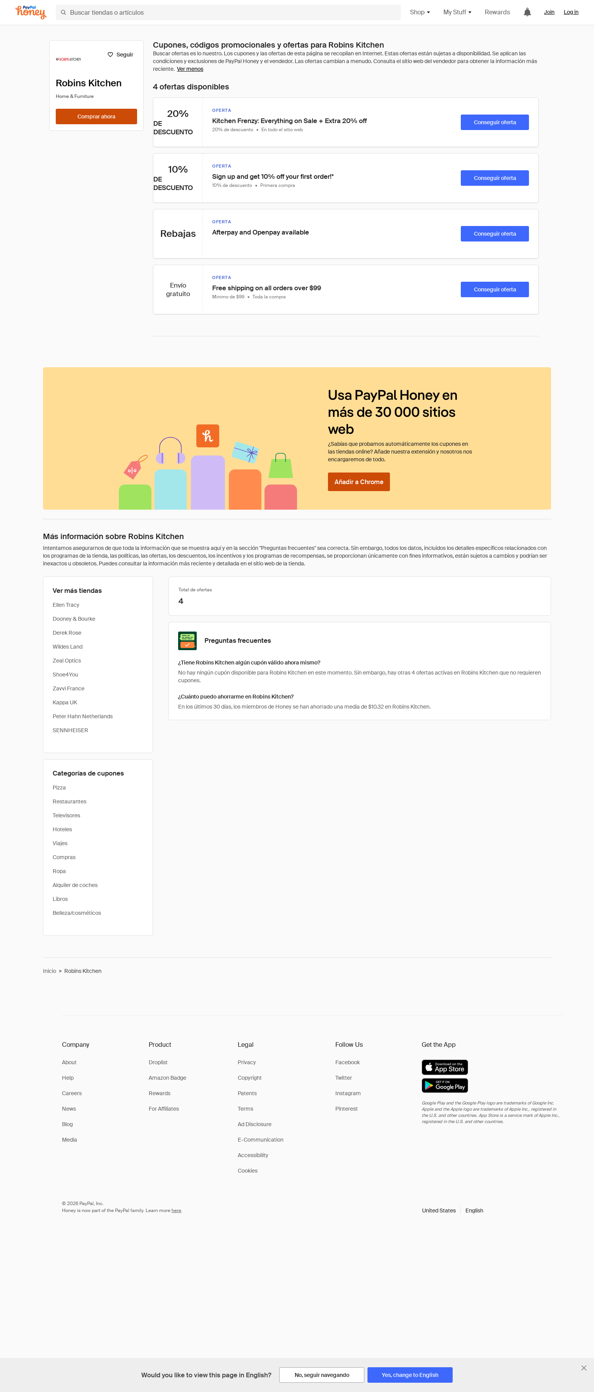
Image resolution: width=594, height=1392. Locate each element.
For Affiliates (164, 1108)
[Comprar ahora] (96, 116)
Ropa (59, 871)
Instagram (348, 1093)
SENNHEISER (70, 730)
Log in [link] (571, 12)
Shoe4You (65, 674)
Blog (67, 1124)
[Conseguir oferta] (495, 122)
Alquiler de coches (75, 885)
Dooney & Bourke (74, 618)
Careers (72, 1093)
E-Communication (260, 1139)
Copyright (250, 1077)
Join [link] (549, 12)
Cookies (248, 1170)
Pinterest (346, 1108)
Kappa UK (65, 702)
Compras (64, 857)
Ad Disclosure (254, 1124)
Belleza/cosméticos (77, 912)
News (69, 1108)
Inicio (49, 970)
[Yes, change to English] (410, 1375)
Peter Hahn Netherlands (83, 716)
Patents (247, 1093)
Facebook (347, 1062)
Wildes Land (67, 646)
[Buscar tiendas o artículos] (228, 12)
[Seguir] (120, 54)
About (69, 1062)
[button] (452, 1210)
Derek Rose (67, 632)
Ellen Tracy (66, 604)
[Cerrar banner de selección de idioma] (583, 1368)
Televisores (66, 815)
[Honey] (30, 12)
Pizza (59, 787)
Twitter (343, 1077)
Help (68, 1077)
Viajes (60, 843)
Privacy (247, 1062)
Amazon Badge (167, 1077)
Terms (245, 1108)
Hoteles (62, 829)
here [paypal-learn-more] (176, 1210)
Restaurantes (69, 801)
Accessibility (253, 1155)
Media (69, 1139)
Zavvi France (68, 688)
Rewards (497, 12)
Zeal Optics (67, 660)
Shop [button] (420, 12)
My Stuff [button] (457, 12)
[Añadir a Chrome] (359, 482)
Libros (60, 898)
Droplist (158, 1062)
